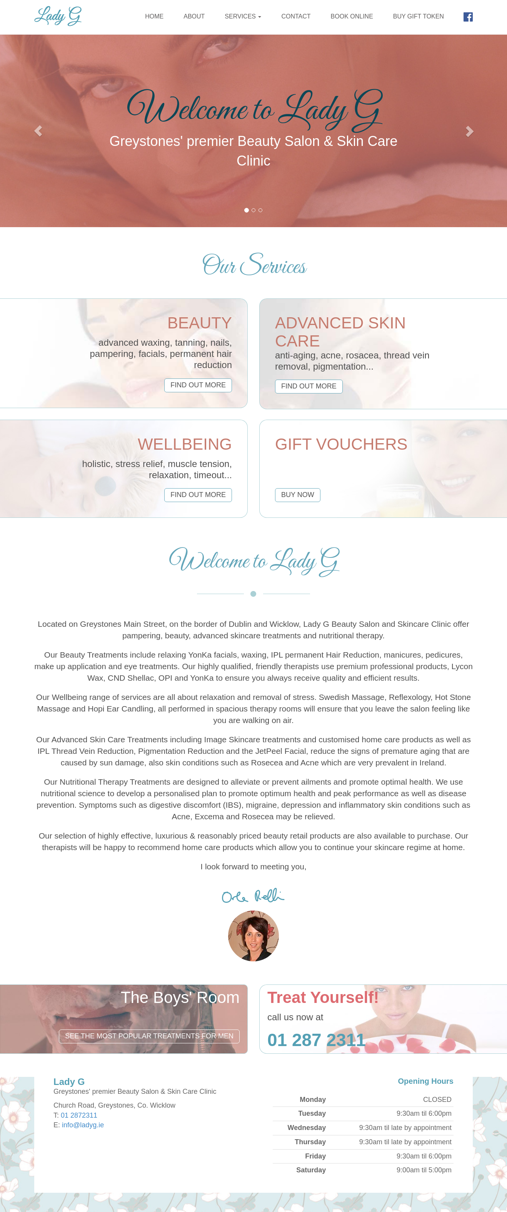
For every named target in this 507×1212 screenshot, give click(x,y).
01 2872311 (79, 1115)
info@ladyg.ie (83, 1125)
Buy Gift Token (418, 16)
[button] (38, 131)
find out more (198, 385)
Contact (295, 16)
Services (243, 16)
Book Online (352, 16)
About (194, 16)
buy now (297, 495)
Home (154, 16)
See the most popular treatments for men (149, 1036)
